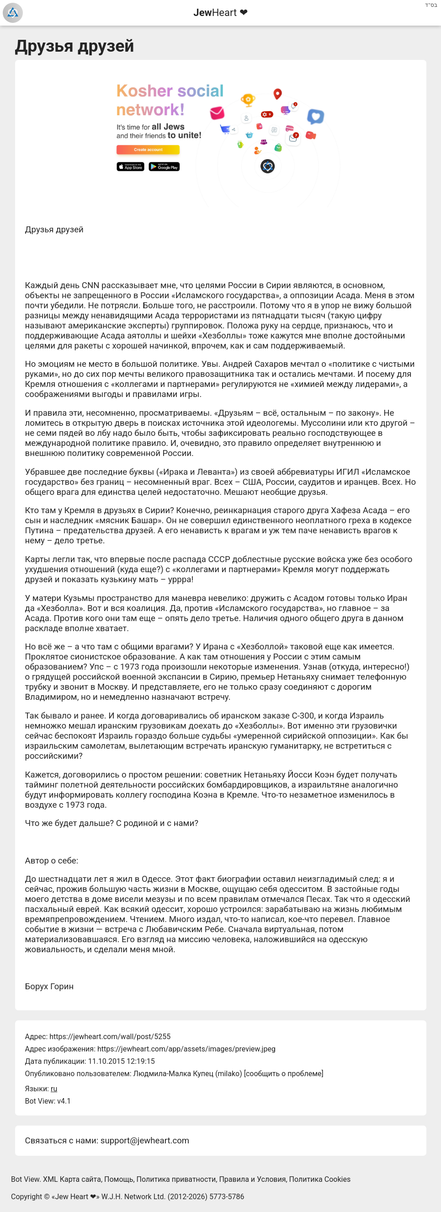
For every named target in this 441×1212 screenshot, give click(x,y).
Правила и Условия (252, 1179)
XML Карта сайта (72, 1179)
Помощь (118, 1179)
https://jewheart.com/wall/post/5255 (109, 1036)
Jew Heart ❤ (75, 1196)
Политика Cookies (320, 1179)
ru (54, 1088)
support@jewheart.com (145, 1141)
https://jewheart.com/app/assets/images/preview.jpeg (186, 1049)
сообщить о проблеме (284, 1073)
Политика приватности (176, 1179)
